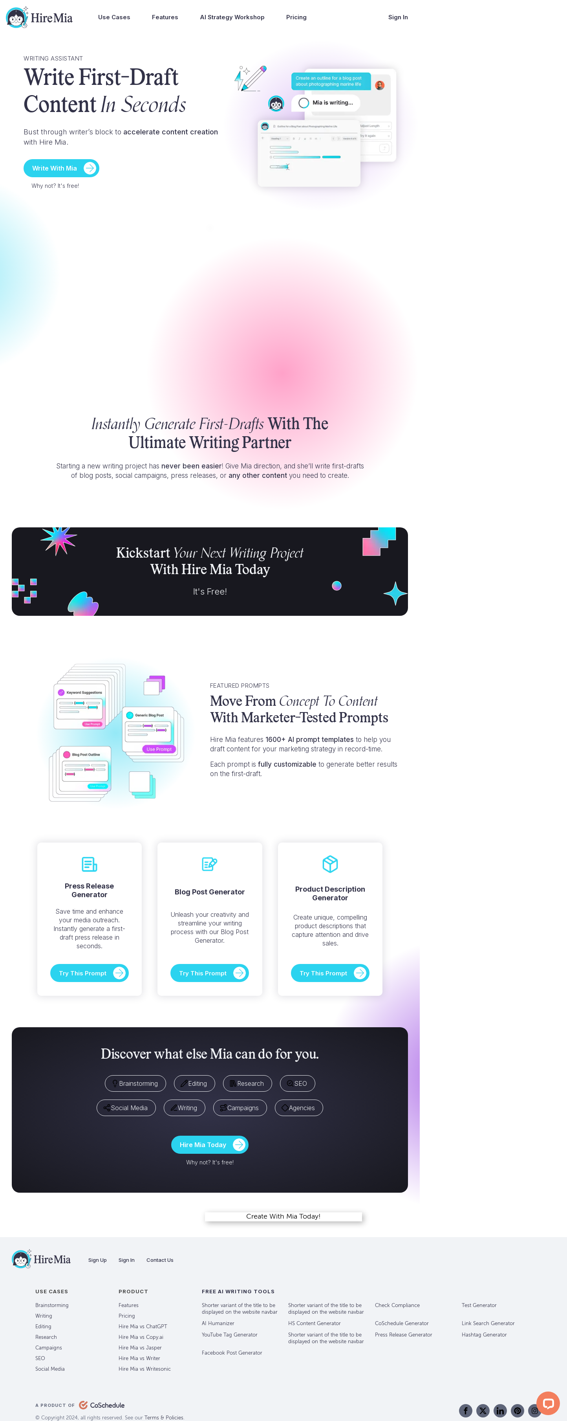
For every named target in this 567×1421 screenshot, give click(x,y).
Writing (183, 1108)
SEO (296, 1083)
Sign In (398, 17)
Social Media (125, 1108)
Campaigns (239, 1108)
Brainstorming (134, 1083)
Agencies (298, 1108)
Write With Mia (54, 168)
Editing (193, 1083)
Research (246, 1083)
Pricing (296, 17)
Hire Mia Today (203, 1145)
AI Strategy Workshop (232, 17)
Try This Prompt (82, 973)
